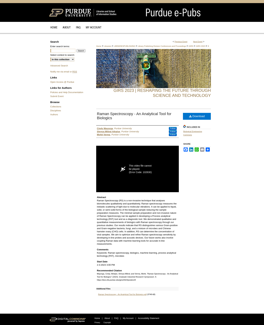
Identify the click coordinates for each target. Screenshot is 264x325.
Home (98, 46)
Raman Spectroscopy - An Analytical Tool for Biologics (134, 116)
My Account (128, 318)
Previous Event (181, 42)
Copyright (107, 322)
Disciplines (55, 110)
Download (197, 116)
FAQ (116, 318)
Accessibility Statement (148, 318)
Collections (55, 106)
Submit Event (57, 96)
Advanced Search (59, 65)
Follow (173, 128)
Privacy (97, 322)
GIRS (191, 46)
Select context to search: (62, 55)
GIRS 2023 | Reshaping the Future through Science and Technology (162, 93)
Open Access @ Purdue (62, 82)
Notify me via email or (63, 71)
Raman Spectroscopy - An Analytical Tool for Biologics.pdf (122, 294)
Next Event (197, 42)
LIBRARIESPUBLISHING (125, 46)
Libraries (108, 46)
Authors (54, 114)
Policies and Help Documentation (66, 92)
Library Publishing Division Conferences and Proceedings (162, 46)
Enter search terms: (60, 46)
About (107, 318)
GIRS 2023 (201, 46)
